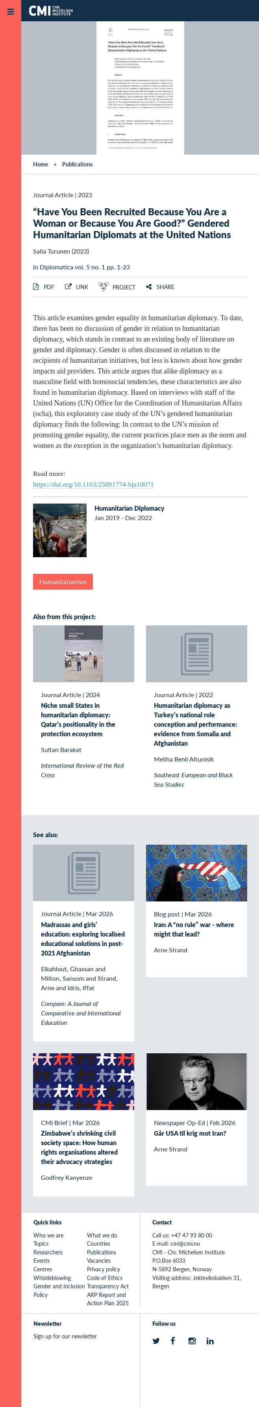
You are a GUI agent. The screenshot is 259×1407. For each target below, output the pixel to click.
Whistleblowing (52, 1278)
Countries (98, 1243)
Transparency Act (108, 1286)
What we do (102, 1235)
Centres (42, 1269)
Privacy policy (103, 1269)
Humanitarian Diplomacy (129, 508)
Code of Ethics (104, 1278)
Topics (40, 1243)
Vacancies (99, 1260)
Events (41, 1260)
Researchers (48, 1252)
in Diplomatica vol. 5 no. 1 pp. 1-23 (81, 266)
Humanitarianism (63, 581)
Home (40, 164)
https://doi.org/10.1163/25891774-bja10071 (93, 484)
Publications (77, 164)
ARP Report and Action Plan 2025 (108, 1299)
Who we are (48, 1235)
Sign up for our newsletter (65, 1336)
